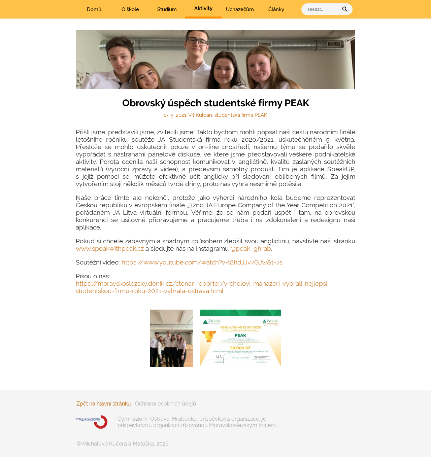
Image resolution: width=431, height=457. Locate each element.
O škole (130, 9)
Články (276, 9)
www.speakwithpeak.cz (110, 248)
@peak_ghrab (250, 248)
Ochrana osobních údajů (165, 403)
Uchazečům (240, 9)
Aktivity (203, 8)
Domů (94, 9)
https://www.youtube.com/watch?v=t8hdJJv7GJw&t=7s (202, 262)
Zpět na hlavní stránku (103, 403)
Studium (167, 9)
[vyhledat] (321, 9)
